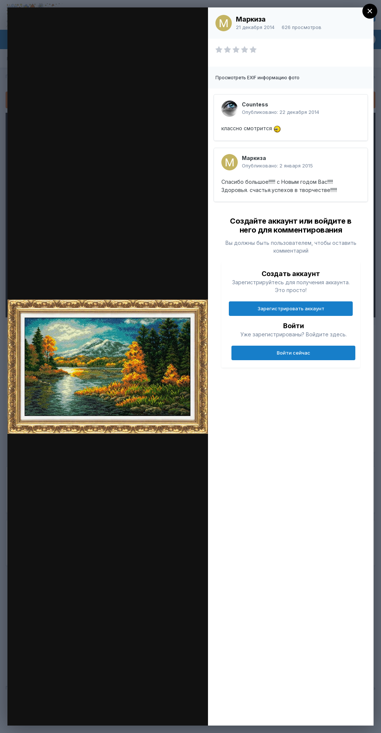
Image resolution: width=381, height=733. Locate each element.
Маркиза (251, 19)
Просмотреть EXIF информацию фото (257, 77)
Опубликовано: (280, 112)
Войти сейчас (293, 353)
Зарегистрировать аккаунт (290, 308)
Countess (255, 104)
